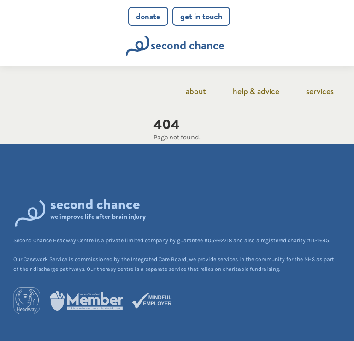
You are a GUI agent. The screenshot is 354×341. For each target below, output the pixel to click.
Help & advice (256, 91)
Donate (148, 16)
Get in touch (201, 16)
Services (320, 91)
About (196, 91)
